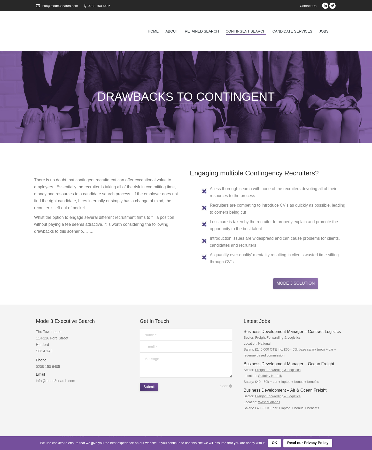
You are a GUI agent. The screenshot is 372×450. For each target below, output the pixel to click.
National (264, 343)
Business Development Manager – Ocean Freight (289, 364)
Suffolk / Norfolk (270, 376)
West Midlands (269, 402)
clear (224, 386)
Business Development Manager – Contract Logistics (292, 331)
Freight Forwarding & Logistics (278, 337)
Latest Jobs (257, 321)
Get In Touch (154, 321)
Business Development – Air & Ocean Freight (285, 390)
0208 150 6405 (99, 6)
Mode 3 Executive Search (65, 321)
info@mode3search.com (60, 6)
